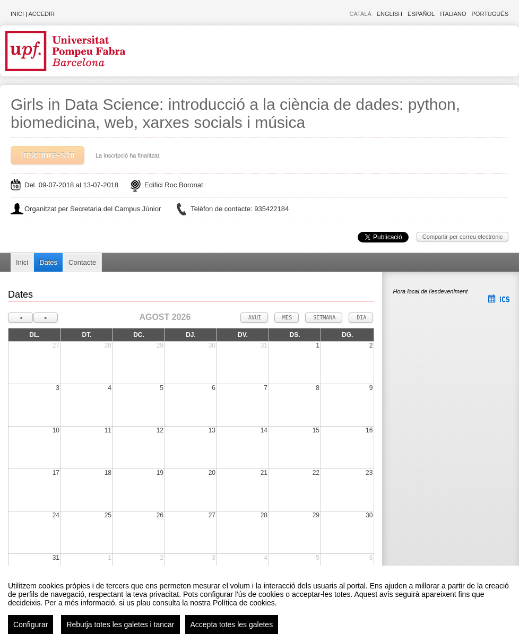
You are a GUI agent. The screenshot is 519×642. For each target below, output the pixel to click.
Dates (48, 262)
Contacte (82, 262)
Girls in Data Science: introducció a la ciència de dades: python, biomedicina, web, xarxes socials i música (235, 113)
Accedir (41, 14)
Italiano (453, 14)
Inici (17, 14)
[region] (259, 604)
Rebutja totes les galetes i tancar (120, 624)
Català (360, 14)
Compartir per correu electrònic (462, 236)
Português (490, 14)
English (389, 14)
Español (421, 14)
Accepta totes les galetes (232, 624)
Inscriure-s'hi (47, 155)
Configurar (30, 624)
